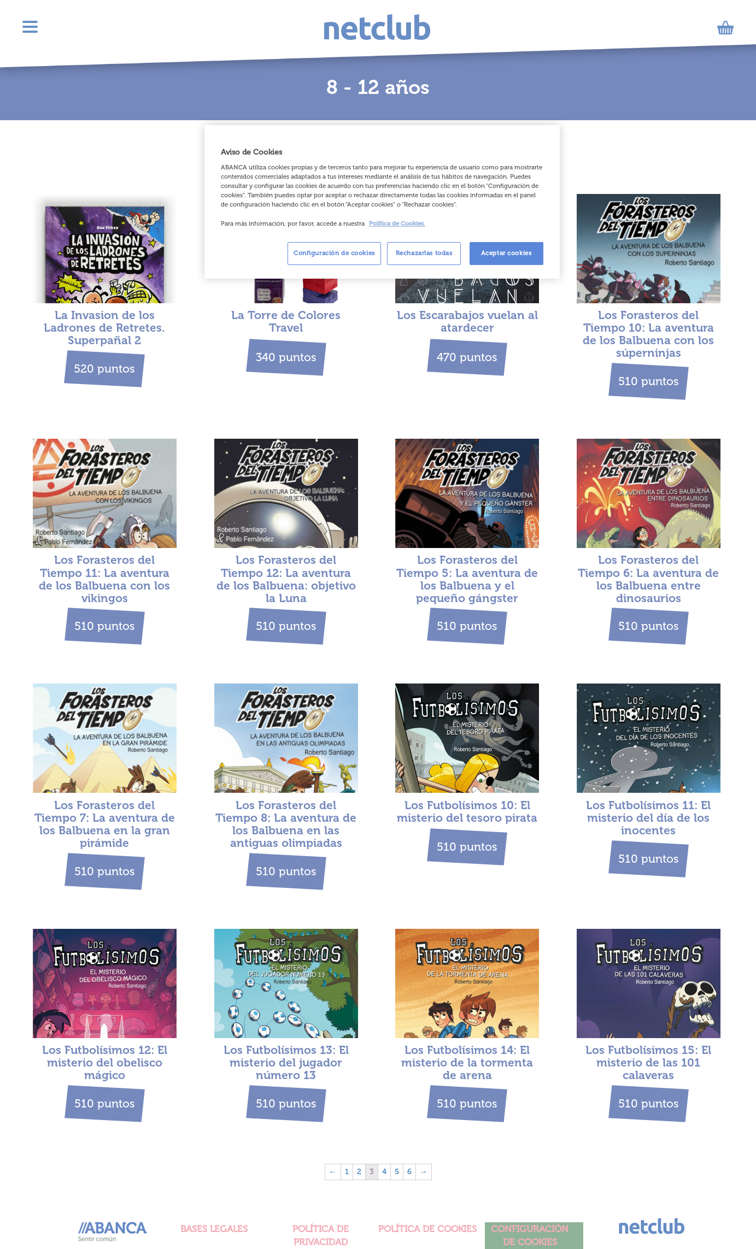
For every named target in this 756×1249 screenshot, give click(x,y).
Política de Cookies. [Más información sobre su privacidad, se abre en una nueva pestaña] (397, 223)
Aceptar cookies (506, 253)
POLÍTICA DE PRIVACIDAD (320, 1235)
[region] (382, 202)
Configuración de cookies (530, 1235)
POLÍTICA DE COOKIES (427, 1228)
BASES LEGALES (214, 1228)
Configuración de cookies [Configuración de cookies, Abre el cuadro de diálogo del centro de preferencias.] (334, 253)
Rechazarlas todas (424, 253)
